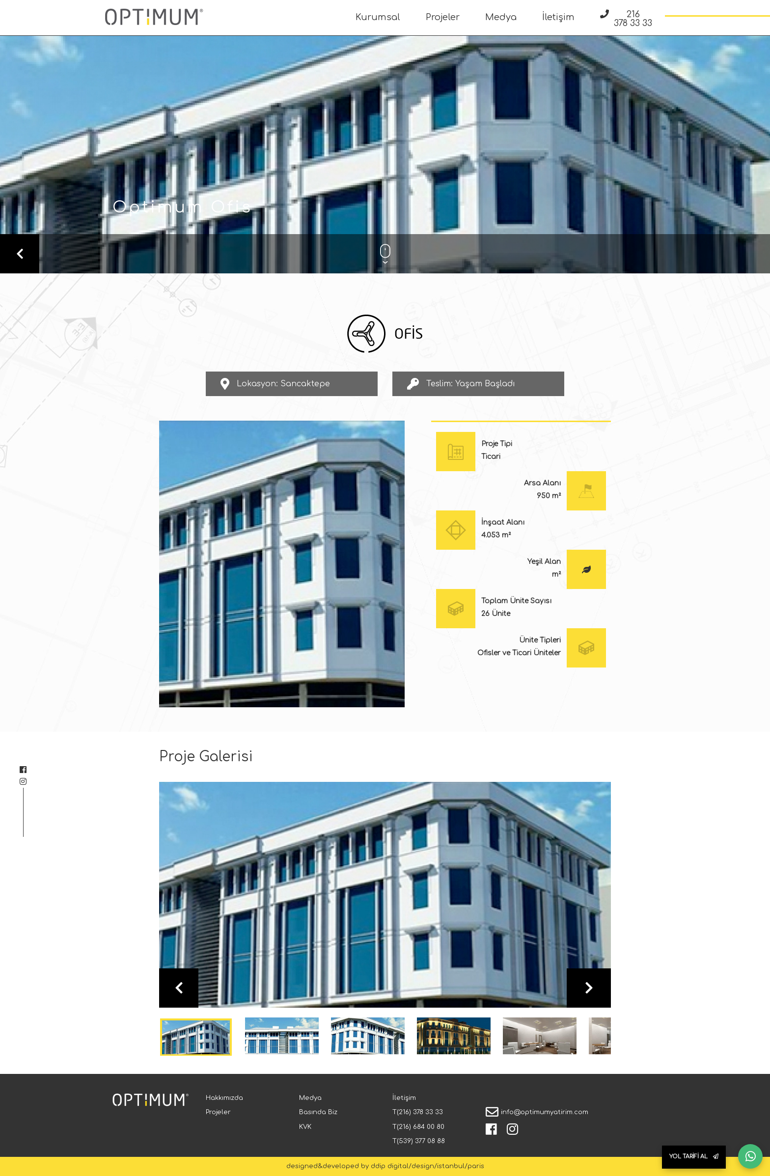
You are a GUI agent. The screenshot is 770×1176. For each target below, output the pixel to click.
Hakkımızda (224, 1098)
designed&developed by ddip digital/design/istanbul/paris (385, 1166)
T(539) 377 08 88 (418, 1141)
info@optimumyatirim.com (544, 1112)
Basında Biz (318, 1112)
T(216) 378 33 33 (417, 1112)
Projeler (443, 17)
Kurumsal (378, 17)
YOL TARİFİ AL (693, 1156)
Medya (501, 17)
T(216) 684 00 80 (418, 1126)
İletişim (558, 17)
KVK (305, 1126)
